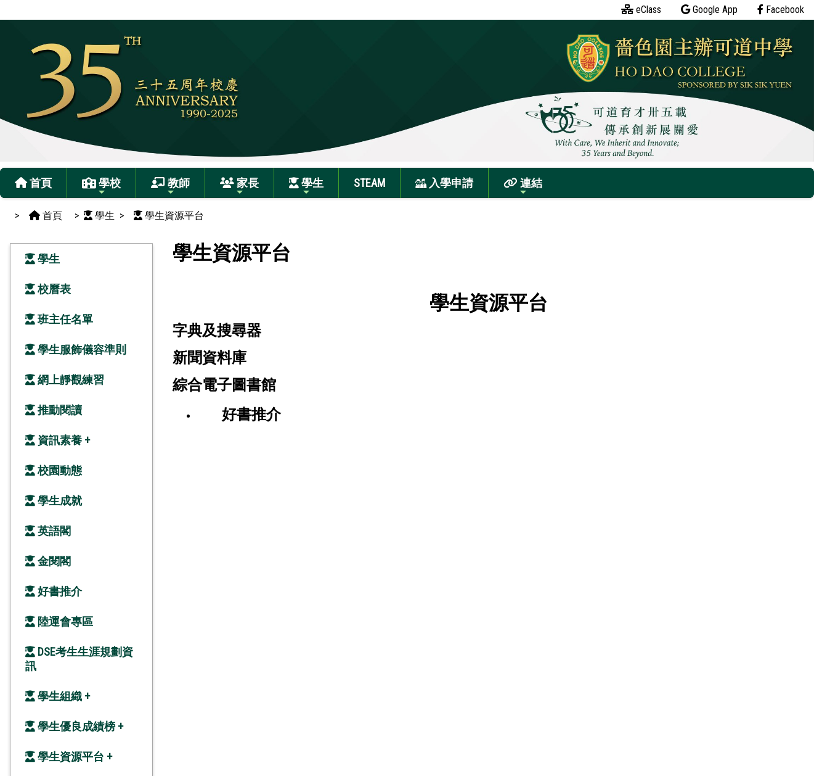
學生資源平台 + (68, 756)
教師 (170, 186)
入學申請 (444, 182)
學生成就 (53, 500)
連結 (522, 186)
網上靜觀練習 (64, 379)
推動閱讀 (53, 409)
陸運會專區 (59, 621)
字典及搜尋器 (217, 330)
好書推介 (53, 591)
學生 (306, 186)
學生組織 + (57, 696)
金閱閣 (48, 561)
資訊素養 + (57, 440)
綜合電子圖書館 (224, 385)
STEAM (369, 182)
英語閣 (48, 530)
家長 (239, 186)
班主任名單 (59, 319)
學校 (101, 186)
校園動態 (53, 470)
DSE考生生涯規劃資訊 (79, 658)
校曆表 (48, 289)
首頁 (33, 182)
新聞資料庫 (209, 357)
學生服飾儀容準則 (75, 349)
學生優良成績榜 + (74, 726)
